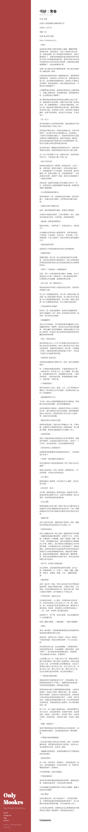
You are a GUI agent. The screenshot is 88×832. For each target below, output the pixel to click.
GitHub (6, 820)
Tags (5, 818)
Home (5, 813)
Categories (7, 815)
